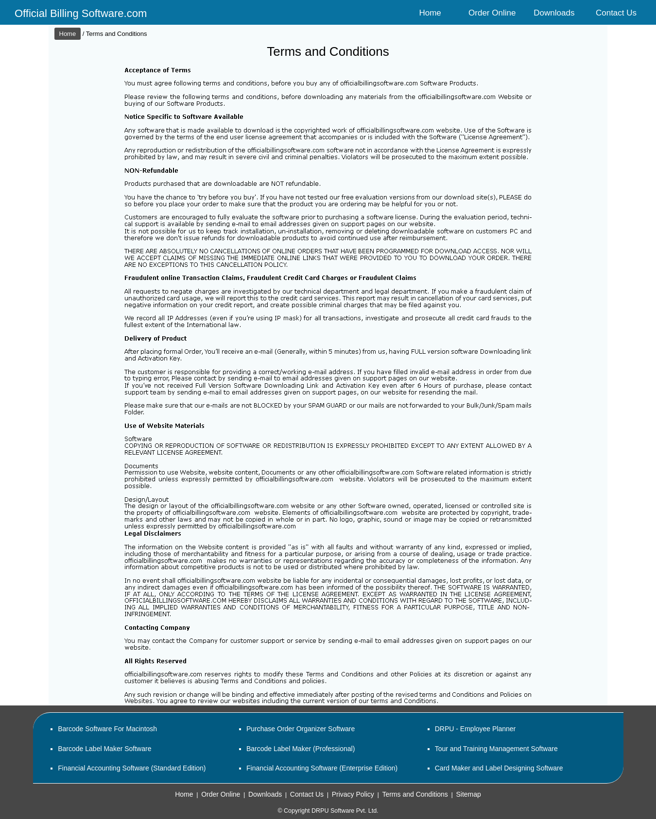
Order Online (492, 12)
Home (430, 12)
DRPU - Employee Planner (475, 729)
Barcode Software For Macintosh (107, 729)
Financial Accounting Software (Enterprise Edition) (321, 768)
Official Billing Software (69, 13)
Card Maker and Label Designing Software (499, 768)
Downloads (554, 12)
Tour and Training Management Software (496, 749)
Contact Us (616, 12)
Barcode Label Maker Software (104, 749)
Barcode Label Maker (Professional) (300, 749)
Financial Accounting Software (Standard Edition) (132, 768)
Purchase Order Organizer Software (300, 729)
